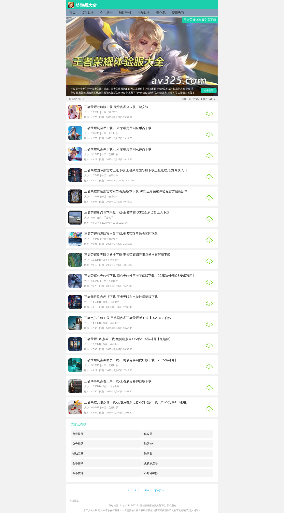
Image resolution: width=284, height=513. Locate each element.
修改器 (148, 433)
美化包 (161, 12)
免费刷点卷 (151, 463)
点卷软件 (77, 433)
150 (147, 490)
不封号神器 (151, 473)
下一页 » (158, 490)
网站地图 (113, 505)
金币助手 (106, 12)
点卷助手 (88, 12)
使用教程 (178, 12)
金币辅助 (77, 463)
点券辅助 (77, 443)
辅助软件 (125, 12)
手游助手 (144, 12)
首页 (72, 12)
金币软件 (77, 473)
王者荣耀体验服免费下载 (153, 505)
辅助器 (148, 453)
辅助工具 (77, 453)
